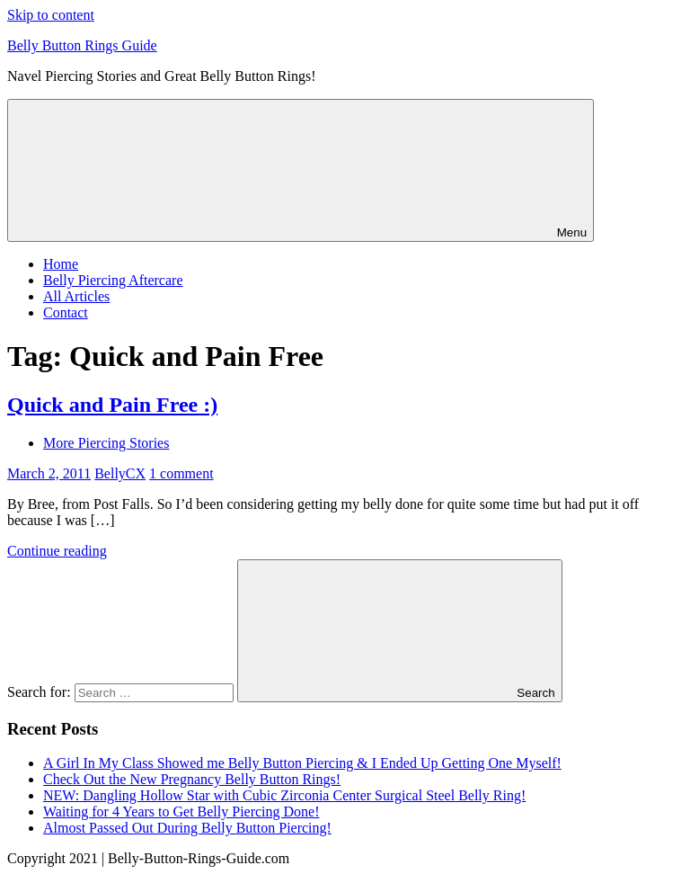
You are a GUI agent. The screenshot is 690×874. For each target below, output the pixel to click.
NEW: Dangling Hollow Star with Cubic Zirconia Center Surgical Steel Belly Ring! (284, 795)
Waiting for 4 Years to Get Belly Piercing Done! (181, 811)
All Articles (76, 296)
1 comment (181, 473)
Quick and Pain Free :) (112, 404)
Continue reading (57, 550)
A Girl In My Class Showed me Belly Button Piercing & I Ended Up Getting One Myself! (302, 763)
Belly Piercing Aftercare (113, 280)
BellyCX (120, 473)
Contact (65, 312)
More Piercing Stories (106, 442)
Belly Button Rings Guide (82, 45)
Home (60, 264)
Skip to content (50, 14)
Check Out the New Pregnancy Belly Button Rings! (192, 779)
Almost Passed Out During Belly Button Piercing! (187, 827)
